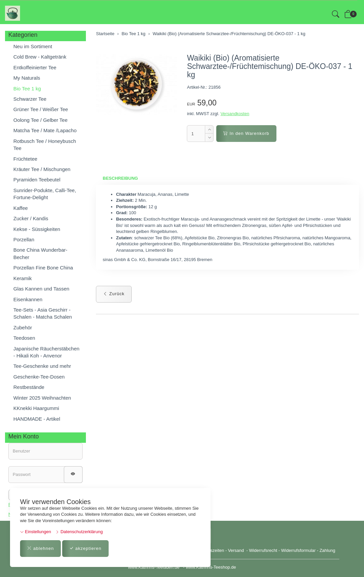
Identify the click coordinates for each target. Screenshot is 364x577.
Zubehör (22, 327)
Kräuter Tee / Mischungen (42, 169)
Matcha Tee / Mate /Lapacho (45, 130)
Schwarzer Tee (29, 99)
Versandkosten (235, 113)
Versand (236, 550)
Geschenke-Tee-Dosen (39, 377)
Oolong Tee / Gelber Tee (40, 120)
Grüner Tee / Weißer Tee (40, 109)
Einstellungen (35, 531)
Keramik (22, 278)
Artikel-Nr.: (197, 87)
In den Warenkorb (246, 133)
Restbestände (28, 387)
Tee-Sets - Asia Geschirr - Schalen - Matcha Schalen (42, 313)
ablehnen (40, 548)
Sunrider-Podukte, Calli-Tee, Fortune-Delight (44, 193)
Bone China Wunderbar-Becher (40, 253)
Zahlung (327, 550)
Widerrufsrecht (263, 550)
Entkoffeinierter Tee (34, 67)
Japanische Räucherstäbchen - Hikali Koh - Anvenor (46, 352)
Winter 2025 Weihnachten (42, 398)
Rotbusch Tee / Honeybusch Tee (44, 144)
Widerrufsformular (298, 550)
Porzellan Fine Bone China (43, 267)
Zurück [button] (113, 293)
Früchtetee (25, 159)
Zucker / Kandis (30, 218)
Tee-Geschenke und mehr (42, 366)
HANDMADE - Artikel (36, 419)
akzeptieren (85, 548)
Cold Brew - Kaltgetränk (39, 57)
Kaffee (20, 208)
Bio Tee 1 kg (27, 88)
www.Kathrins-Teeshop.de (211, 567)
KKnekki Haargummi (36, 408)
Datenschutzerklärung (79, 531)
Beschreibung (120, 178)
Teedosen (24, 338)
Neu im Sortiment (32, 46)
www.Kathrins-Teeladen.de (153, 567)
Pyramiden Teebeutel (36, 179)
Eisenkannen (27, 299)
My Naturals (26, 78)
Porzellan (23, 239)
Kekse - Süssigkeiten (36, 229)
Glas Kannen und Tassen (41, 289)
